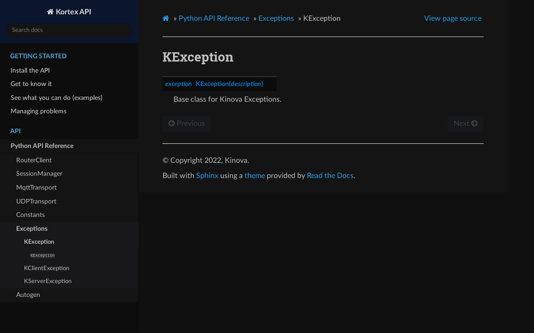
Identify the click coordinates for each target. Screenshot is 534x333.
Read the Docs (330, 175)
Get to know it (31, 83)
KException (39, 242)
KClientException (46, 268)
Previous (186, 123)
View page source (452, 18)
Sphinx (207, 175)
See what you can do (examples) (56, 97)
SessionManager (39, 173)
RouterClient (34, 160)
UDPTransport (36, 201)
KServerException (48, 281)
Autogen (28, 294)
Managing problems (38, 111)
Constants (30, 214)
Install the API (30, 70)
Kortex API (72, 12)
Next (466, 123)
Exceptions (32, 228)
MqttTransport (36, 187)
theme (255, 175)
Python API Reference (42, 145)
